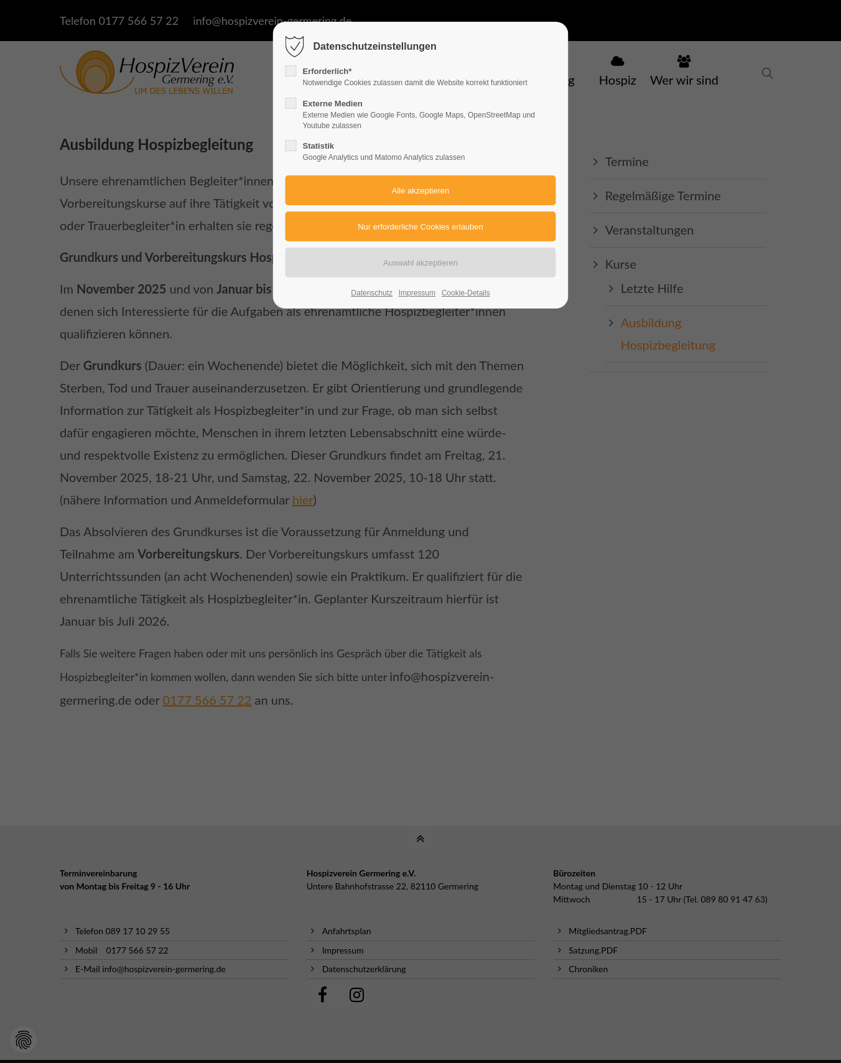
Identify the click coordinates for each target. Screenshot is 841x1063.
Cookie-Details (466, 293)
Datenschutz (372, 293)
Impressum (417, 293)
